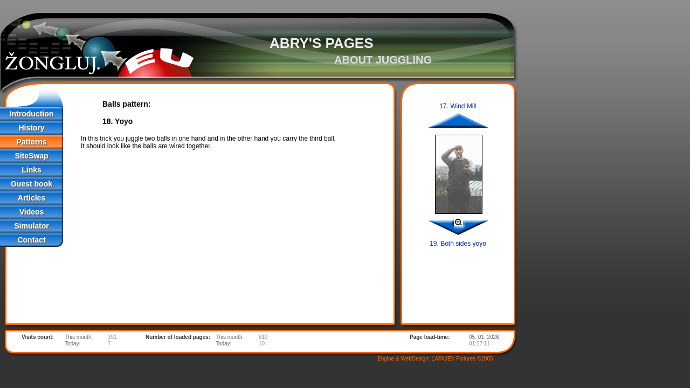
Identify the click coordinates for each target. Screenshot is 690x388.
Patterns (31, 141)
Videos (31, 211)
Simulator (31, 225)
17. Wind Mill (458, 106)
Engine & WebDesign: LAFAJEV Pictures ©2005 (435, 359)
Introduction (32, 113)
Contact (31, 239)
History (31, 127)
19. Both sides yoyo (458, 243)
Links (32, 169)
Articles (31, 197)
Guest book (31, 183)
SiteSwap (31, 155)
